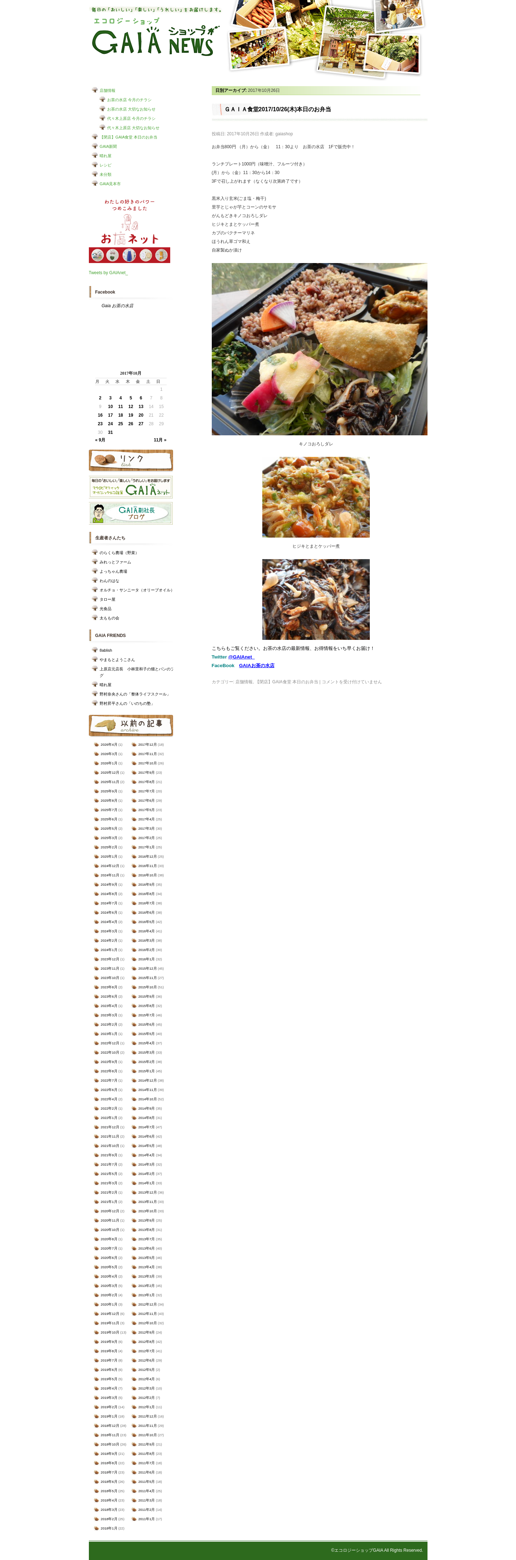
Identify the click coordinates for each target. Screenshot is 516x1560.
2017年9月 (146, 772)
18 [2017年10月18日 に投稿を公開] (120, 415)
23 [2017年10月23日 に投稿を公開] (100, 423)
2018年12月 (110, 1426)
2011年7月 (146, 1463)
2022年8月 (109, 1071)
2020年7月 (109, 1248)
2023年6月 (109, 996)
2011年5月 (146, 1482)
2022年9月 (109, 1062)
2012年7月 (146, 1351)
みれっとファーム (115, 562)
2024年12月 (110, 866)
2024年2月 (109, 940)
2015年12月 (147, 968)
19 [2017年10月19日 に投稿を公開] (130, 415)
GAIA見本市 (110, 184)
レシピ (105, 165)
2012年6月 (146, 1360)
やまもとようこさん (117, 659)
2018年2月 (109, 1519)
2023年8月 (109, 987)
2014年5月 (146, 1146)
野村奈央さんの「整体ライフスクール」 (135, 694)
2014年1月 (146, 1183)
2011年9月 (146, 1444)
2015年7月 (146, 1015)
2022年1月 (109, 1118)
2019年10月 (110, 1332)
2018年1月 (109, 1528)
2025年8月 (109, 800)
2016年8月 (146, 894)
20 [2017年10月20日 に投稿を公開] (141, 415)
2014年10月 (147, 1099)
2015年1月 (146, 1071)
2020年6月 (109, 1258)
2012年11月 (147, 1314)
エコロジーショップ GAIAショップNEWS (156, 36)
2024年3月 (109, 931)
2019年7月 (109, 1360)
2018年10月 (110, 1444)
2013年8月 (146, 1230)
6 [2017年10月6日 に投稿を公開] (141, 397)
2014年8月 (146, 1118)
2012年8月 (146, 1342)
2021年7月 (109, 1164)
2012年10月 (147, 1323)
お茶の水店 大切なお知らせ (131, 109)
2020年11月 (110, 1220)
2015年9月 (146, 996)
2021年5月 (109, 1174)
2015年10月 (147, 987)
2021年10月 (110, 1146)
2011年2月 (146, 1510)
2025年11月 (110, 782)
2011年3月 (146, 1500)
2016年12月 (147, 856)
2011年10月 (147, 1435)
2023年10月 (110, 978)
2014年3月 (146, 1164)
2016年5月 (146, 922)
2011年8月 (146, 1454)
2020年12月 (110, 1211)
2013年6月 (146, 1248)
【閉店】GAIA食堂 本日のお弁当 (128, 137)
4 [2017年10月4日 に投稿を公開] (120, 397)
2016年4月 (146, 931)
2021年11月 (110, 1136)
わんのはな (109, 580)
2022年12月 (110, 1043)
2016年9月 (146, 884)
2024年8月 (109, 894)
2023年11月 (110, 968)
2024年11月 (110, 875)
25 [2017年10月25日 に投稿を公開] (120, 423)
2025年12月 (110, 772)
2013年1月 (146, 1295)
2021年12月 (110, 1127)
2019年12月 (110, 1314)
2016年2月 (146, 950)
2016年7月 (146, 903)
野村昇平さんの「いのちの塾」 (127, 703)
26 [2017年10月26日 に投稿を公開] (130, 423)
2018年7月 (109, 1472)
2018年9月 (109, 1454)
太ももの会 (109, 618)
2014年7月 (146, 1127)
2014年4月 (146, 1155)
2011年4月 (146, 1491)
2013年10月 (147, 1211)
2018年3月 (109, 1510)
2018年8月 (109, 1463)
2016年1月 (146, 959)
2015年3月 (146, 1052)
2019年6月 (109, 1370)
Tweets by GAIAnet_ (108, 272)
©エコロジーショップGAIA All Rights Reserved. (377, 1550)
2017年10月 (147, 763)
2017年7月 (146, 791)
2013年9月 (146, 1220)
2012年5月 (146, 1370)
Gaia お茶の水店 (118, 305)
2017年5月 (146, 810)
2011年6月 (146, 1472)
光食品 (105, 608)
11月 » (160, 439)
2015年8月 (146, 1006)
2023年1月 (109, 1034)
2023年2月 (109, 1024)
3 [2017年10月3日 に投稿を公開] (110, 397)
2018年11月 (110, 1435)
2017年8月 (146, 782)
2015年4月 (146, 1043)
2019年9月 (109, 1342)
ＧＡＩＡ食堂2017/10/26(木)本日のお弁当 (277, 109)
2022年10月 (110, 1052)
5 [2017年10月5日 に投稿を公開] (131, 397)
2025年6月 (109, 819)
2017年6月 (146, 800)
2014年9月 (146, 1108)
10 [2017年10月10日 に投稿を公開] (110, 406)
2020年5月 (109, 1267)
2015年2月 (146, 1062)
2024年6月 (109, 912)
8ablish (106, 650)
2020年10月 (110, 1230)
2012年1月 (146, 1407)
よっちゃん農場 (113, 571)
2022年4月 (109, 1099)
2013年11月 (147, 1202)
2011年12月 (147, 1416)
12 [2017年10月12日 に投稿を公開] (130, 406)
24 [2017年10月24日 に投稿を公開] (110, 423)
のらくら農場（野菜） (119, 553)
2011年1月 (146, 1519)
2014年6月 (146, 1136)
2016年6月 (146, 912)
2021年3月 (109, 1183)
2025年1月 (109, 856)
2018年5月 (109, 1491)
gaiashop (284, 133)
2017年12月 (147, 744)
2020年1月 (109, 1304)
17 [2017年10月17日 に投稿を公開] (110, 415)
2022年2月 (109, 1108)
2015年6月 (146, 1024)
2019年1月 (109, 1416)
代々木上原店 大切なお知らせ (133, 128)
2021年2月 (109, 1192)
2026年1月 (109, 763)
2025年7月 (109, 810)
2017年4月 (146, 819)
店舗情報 (107, 90)
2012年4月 (146, 1379)
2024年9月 (109, 884)
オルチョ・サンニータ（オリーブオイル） (137, 590)
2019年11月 (110, 1323)
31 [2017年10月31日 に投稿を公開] (110, 432)
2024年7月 (109, 903)
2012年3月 (146, 1388)
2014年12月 (147, 1080)
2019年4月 (109, 1388)
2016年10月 (147, 875)
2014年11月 (147, 1090)
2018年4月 (109, 1500)
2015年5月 (146, 1034)
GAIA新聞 (108, 146)
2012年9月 (146, 1332)
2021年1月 (109, 1202)
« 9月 (100, 439)
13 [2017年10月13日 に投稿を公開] (141, 406)
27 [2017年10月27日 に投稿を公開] (141, 423)
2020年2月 (109, 1295)
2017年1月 (146, 847)
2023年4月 (109, 1006)
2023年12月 (110, 959)
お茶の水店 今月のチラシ (129, 100)
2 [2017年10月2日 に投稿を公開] (100, 397)
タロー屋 (107, 599)
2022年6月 (109, 1090)
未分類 (105, 174)
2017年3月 (146, 828)
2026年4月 (109, 744)
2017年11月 (147, 754)
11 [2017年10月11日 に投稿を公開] (120, 406)
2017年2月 (146, 838)
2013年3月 (146, 1276)
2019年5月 (109, 1379)
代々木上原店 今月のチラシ (131, 118)
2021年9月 (109, 1155)
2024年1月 (109, 950)
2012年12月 (147, 1304)
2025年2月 (109, 847)
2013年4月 (146, 1267)
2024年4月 (109, 922)
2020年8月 (109, 1239)
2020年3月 (109, 1286)
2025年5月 (109, 828)
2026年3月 (109, 754)
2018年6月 (109, 1482)
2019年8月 (109, 1351)
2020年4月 (109, 1276)
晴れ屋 (105, 156)
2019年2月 (109, 1407)
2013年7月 (146, 1239)
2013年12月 (147, 1192)
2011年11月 (147, 1426)
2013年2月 (146, 1286)
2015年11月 (147, 978)
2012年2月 (146, 1398)
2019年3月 (109, 1398)
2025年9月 (109, 791)
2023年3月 (109, 1015)
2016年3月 (146, 940)
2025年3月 (109, 838)
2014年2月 (146, 1174)
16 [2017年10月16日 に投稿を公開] (100, 415)
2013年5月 (146, 1258)
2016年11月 (147, 866)
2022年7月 (109, 1080)
